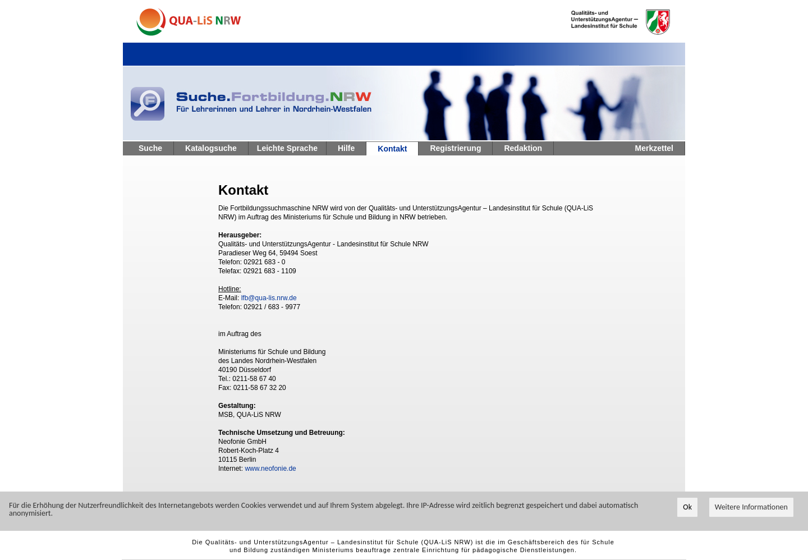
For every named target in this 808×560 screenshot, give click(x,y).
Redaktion (523, 148)
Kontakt (392, 148)
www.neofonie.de (270, 468)
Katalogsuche (211, 148)
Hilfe (346, 148)
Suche (150, 148)
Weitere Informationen (751, 507)
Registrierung (455, 148)
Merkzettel (654, 148)
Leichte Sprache (287, 148)
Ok (687, 507)
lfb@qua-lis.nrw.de (269, 298)
